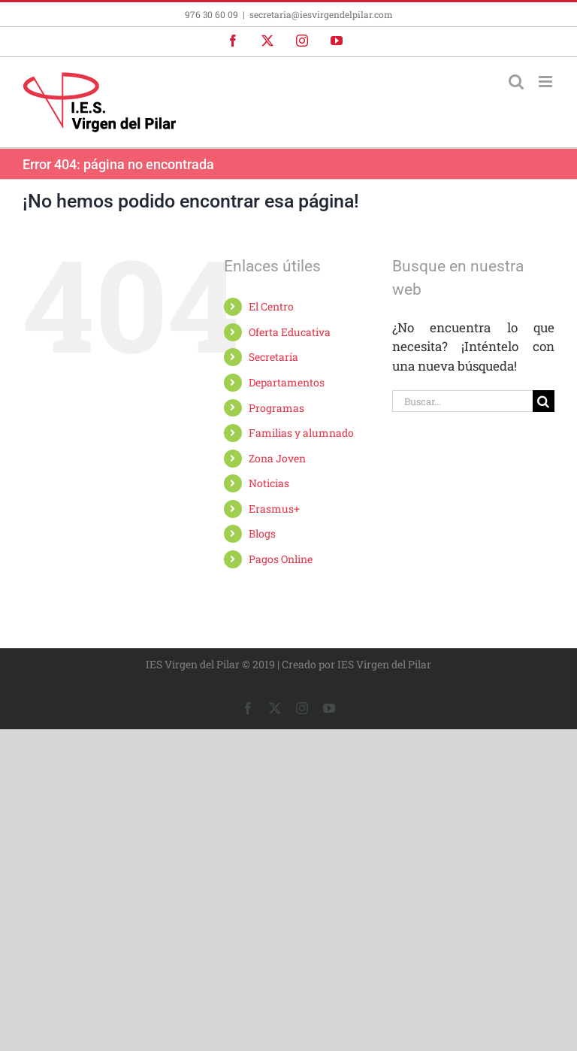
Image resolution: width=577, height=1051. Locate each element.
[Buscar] (543, 401)
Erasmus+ (274, 508)
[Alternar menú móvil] (546, 81)
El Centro (271, 306)
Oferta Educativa (290, 332)
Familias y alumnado (301, 433)
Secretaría (273, 357)
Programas (276, 408)
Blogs (262, 533)
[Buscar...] (462, 401)
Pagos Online (281, 559)
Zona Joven (277, 458)
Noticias (269, 483)
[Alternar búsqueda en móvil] (516, 81)
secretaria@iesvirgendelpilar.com (321, 14)
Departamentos (287, 382)
